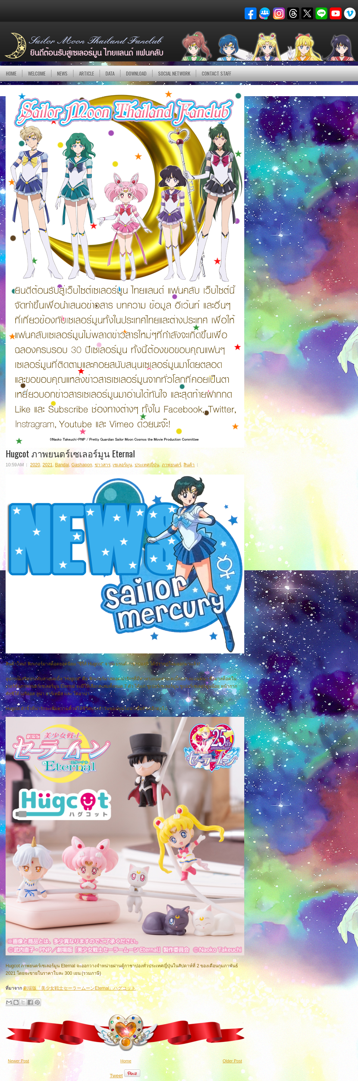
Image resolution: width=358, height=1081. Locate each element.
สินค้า (189, 464)
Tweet (116, 1075)
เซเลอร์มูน (122, 464)
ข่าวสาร (102, 464)
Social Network (174, 73)
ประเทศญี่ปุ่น (147, 464)
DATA (110, 73)
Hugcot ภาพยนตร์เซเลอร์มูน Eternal (70, 453)
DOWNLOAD (136, 73)
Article (86, 73)
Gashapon (82, 464)
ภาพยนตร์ (171, 464)
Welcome (36, 73)
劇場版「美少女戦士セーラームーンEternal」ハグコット (79, 988)
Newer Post (18, 1061)
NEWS (62, 73)
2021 (48, 464)
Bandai (62, 464)
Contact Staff (216, 73)
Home (11, 73)
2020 (35, 464)
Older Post (232, 1061)
